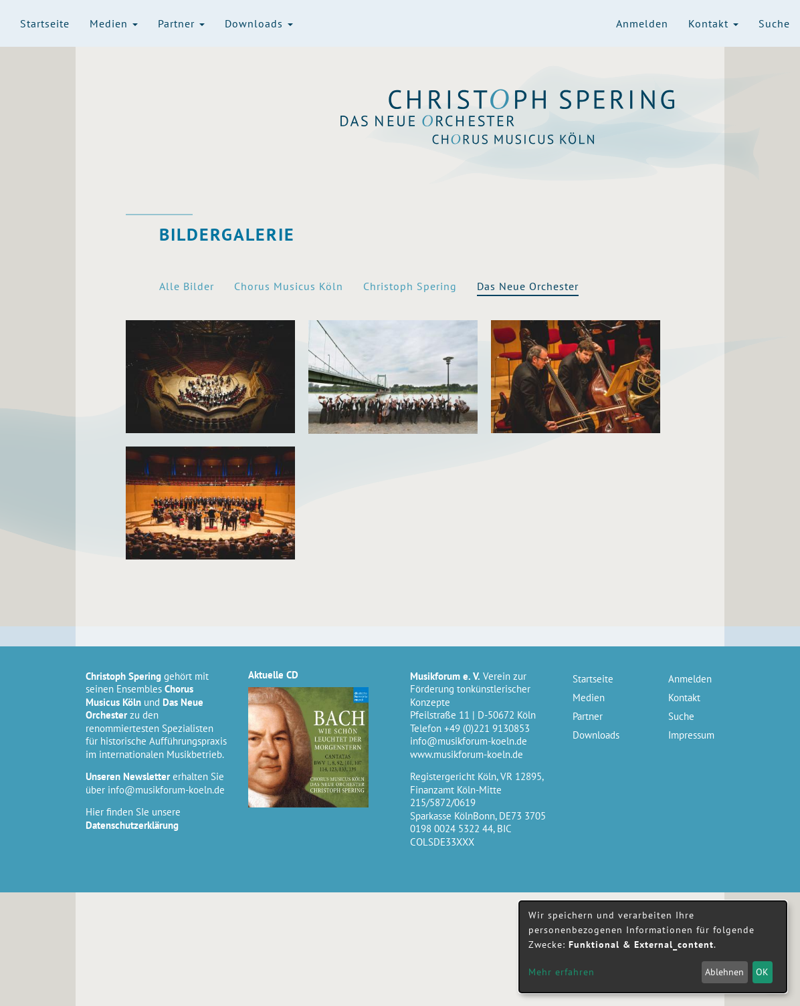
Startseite (45, 23)
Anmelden (642, 23)
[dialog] (653, 947)
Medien (114, 23)
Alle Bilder (186, 286)
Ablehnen (724, 972)
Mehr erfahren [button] (561, 972)
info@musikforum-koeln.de (166, 789)
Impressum (691, 735)
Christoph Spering (532, 99)
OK (762, 972)
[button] (210, 376)
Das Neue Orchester (532, 121)
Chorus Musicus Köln (532, 138)
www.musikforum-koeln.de (466, 754)
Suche (774, 23)
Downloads (259, 23)
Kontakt (713, 23)
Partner (181, 23)
